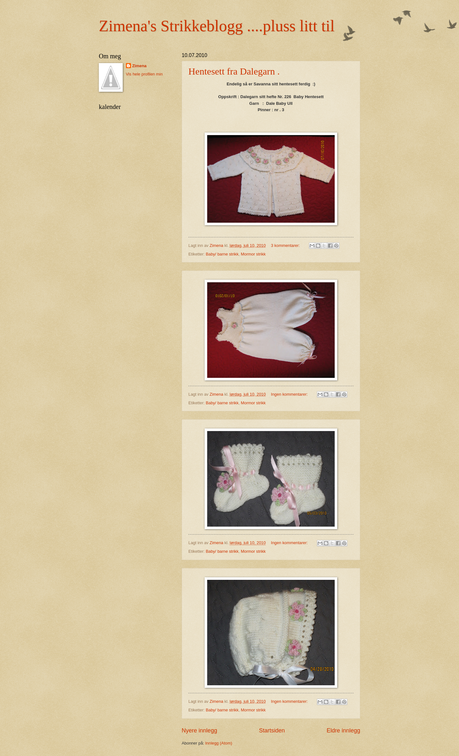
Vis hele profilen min (144, 74)
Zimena (139, 65)
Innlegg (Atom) (218, 743)
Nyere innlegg (199, 730)
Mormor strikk (253, 254)
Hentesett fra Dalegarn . (234, 71)
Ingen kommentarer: (290, 394)
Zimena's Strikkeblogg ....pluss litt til (217, 26)
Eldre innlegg (343, 730)
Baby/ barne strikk (222, 254)
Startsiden (272, 730)
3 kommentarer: (286, 245)
